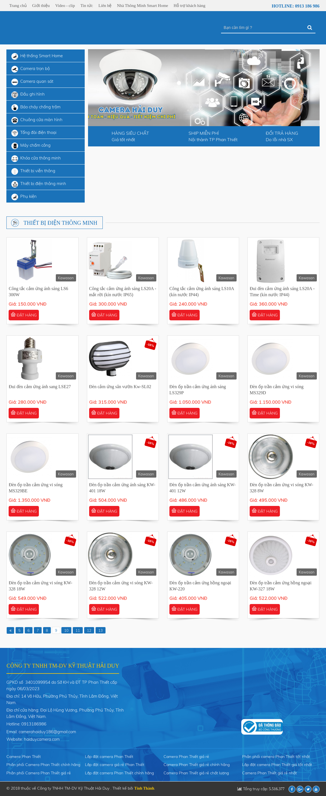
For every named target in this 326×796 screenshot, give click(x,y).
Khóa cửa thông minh (36, 158)
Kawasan (66, 278)
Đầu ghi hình (28, 94)
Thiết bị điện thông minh (38, 184)
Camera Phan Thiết (23, 756)
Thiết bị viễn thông (33, 171)
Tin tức (87, 5)
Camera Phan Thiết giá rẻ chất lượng (196, 772)
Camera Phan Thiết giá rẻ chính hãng (197, 764)
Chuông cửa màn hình (36, 120)
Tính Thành (144, 788)
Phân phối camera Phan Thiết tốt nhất (276, 756)
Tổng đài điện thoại (33, 133)
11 (78, 630)
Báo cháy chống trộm (36, 107)
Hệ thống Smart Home (37, 56)
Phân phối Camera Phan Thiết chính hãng (43, 764)
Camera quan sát (32, 82)
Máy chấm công (31, 146)
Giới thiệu (41, 5)
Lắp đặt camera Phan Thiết (109, 756)
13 (100, 630)
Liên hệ (105, 5)
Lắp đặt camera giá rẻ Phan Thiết (114, 764)
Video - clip (65, 5)
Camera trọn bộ (30, 69)
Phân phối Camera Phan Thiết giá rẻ (38, 772)
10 (66, 630)
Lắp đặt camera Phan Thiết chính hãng (119, 772)
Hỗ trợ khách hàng (189, 5)
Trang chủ (17, 5)
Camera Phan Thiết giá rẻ (186, 756)
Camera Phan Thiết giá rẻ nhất (269, 772)
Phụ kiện (24, 197)
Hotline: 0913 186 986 (292, 6)
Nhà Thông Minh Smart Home (142, 5)
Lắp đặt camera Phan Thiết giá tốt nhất (277, 764)
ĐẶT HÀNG (24, 315)
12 (89, 630)
